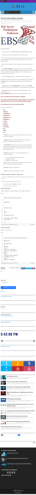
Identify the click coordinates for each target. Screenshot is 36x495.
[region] (18, 211)
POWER (5, 23)
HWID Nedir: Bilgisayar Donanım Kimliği (14, 400)
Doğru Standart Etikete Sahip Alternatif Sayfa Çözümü (17, 417)
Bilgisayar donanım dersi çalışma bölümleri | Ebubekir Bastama (18, 422)
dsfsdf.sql (3, 264)
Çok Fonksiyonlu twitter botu (12, 377)
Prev (2, 342)
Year (10, 24)
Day (19, 21)
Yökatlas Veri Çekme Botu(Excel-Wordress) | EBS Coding (11, 427)
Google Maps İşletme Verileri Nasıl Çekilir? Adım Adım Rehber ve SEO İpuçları (21, 411)
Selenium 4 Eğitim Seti (5, 323)
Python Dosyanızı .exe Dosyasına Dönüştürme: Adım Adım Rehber (18, 388)
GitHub (15, 225)
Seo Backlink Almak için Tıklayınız (6, 297)
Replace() (9, 23)
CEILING (16, 21)
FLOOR (22, 21)
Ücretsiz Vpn (3, 308)
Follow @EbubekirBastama (5, 347)
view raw (33, 225)
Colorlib (19, 493)
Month (2, 23)
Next (34, 342)
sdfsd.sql (3, 225)
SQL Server (17, 23)
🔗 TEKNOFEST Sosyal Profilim (8, 288)
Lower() (29, 21)
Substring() (3, 24)
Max (32, 21)
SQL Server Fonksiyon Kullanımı (26, 23)
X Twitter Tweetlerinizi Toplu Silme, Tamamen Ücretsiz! (17, 382)
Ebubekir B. (3, 292)
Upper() (7, 24)
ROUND (13, 23)
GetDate (25, 21)
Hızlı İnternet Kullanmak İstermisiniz (7, 316)
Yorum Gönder (4, 283)
